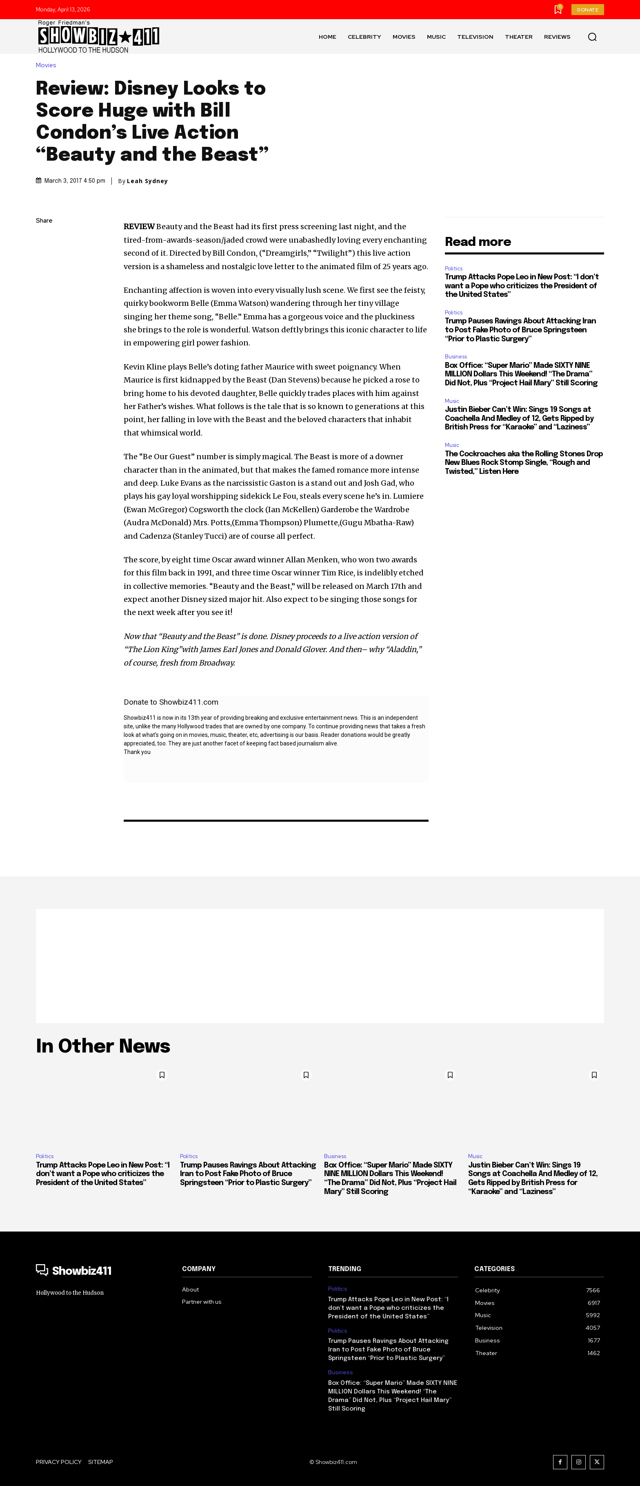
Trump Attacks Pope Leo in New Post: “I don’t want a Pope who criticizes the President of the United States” (522, 286)
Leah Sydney (147, 181)
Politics (453, 268)
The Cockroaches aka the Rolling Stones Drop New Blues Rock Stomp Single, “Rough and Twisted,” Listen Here (524, 463)
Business (456, 356)
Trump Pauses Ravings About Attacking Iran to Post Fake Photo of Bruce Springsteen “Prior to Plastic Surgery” (520, 330)
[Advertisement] (320, 966)
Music (452, 401)
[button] (592, 37)
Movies (48, 65)
